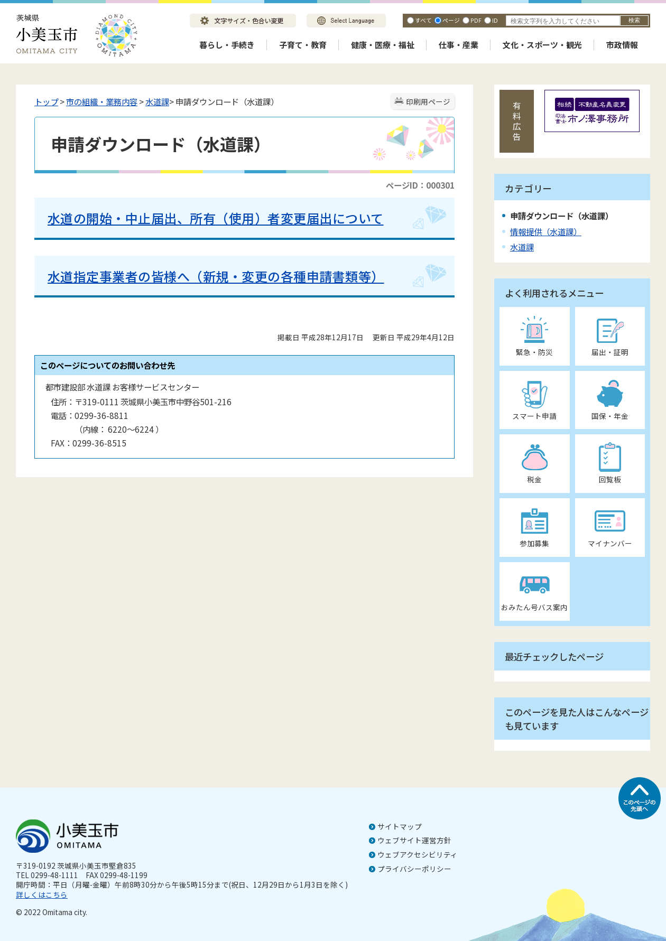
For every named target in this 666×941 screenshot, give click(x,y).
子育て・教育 (303, 44)
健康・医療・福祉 (382, 44)
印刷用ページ (428, 101)
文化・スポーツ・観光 (542, 44)
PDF (476, 20)
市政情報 (622, 44)
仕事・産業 (458, 44)
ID (495, 20)
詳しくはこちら (42, 894)
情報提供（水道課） (545, 231)
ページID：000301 (420, 185)
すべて (423, 20)
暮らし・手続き (227, 44)
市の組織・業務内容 (101, 101)
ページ (451, 20)
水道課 (157, 101)
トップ (46, 101)
